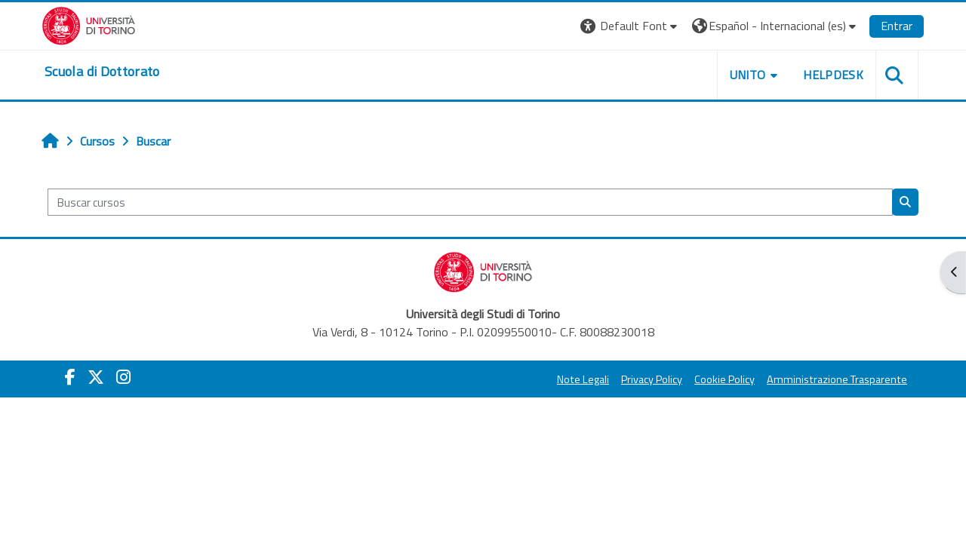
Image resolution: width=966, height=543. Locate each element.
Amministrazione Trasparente (837, 379)
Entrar (896, 26)
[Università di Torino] (89, 24)
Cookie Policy (724, 379)
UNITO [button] (748, 75)
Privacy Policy (651, 379)
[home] (102, 71)
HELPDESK (833, 75)
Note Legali (583, 379)
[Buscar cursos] (470, 202)
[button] (630, 26)
